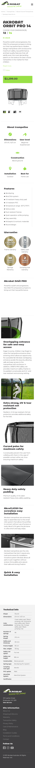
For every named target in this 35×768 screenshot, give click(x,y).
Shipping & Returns (10, 714)
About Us (6, 711)
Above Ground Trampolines (24, 11)
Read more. (7, 66)
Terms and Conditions (11, 736)
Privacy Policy (8, 723)
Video (8, 70)
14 (10, 32)
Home (3, 11)
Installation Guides (10, 733)
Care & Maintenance (10, 727)
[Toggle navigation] (32, 4)
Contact (6, 739)
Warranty (6, 717)
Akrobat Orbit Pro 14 (9, 14)
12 (4, 32)
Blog (4, 730)
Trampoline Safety (10, 720)
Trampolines (10, 11)
